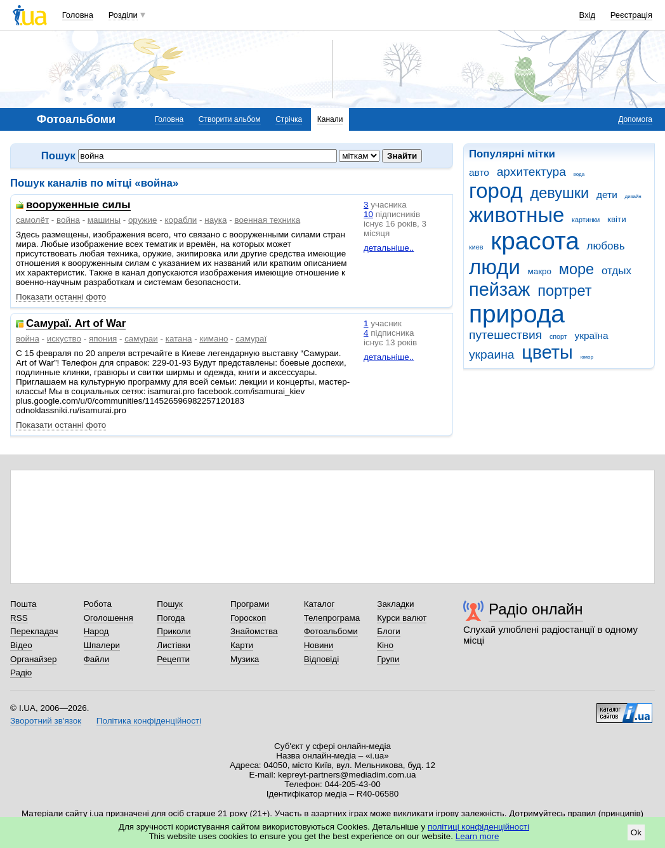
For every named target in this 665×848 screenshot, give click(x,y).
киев (476, 247)
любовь (606, 246)
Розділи (123, 15)
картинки (586, 219)
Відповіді (321, 659)
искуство (64, 338)
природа (517, 314)
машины (104, 220)
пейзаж (499, 289)
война (68, 220)
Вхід (587, 15)
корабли (180, 220)
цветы (547, 352)
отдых (616, 271)
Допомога (635, 119)
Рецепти (173, 659)
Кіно (385, 645)
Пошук (170, 604)
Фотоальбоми (331, 631)
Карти (241, 645)
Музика (244, 659)
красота (535, 241)
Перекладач (34, 631)
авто (479, 172)
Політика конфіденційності (148, 720)
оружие (142, 220)
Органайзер (33, 659)
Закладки (395, 604)
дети (606, 194)
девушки (559, 193)
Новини (319, 645)
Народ (96, 631)
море (576, 269)
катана (179, 338)
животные (516, 215)
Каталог (319, 604)
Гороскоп (248, 618)
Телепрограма (332, 618)
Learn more (477, 836)
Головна (77, 15)
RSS (19, 618)
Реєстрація (631, 15)
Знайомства (254, 631)
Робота (98, 604)
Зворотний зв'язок (45, 720)
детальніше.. (389, 248)
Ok (636, 832)
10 (368, 214)
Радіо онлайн (536, 609)
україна (591, 335)
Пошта (23, 604)
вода (579, 174)
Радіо (21, 672)
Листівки (173, 645)
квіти (616, 219)
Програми (249, 604)
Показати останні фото (61, 296)
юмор (587, 357)
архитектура (531, 171)
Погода (171, 618)
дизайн (633, 196)
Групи (388, 659)
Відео (21, 645)
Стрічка (288, 119)
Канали (330, 119)
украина (491, 354)
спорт (558, 336)
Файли (97, 659)
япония (103, 338)
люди (494, 267)
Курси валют (401, 618)
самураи (141, 338)
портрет (564, 290)
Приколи (173, 631)
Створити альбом (230, 119)
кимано (213, 338)
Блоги (388, 631)
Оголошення (108, 618)
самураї (251, 338)
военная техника (267, 220)
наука (215, 220)
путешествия (505, 334)
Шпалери (102, 645)
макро (540, 271)
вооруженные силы (78, 205)
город (496, 190)
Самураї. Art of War (76, 324)
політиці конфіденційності (478, 826)
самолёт (32, 220)
